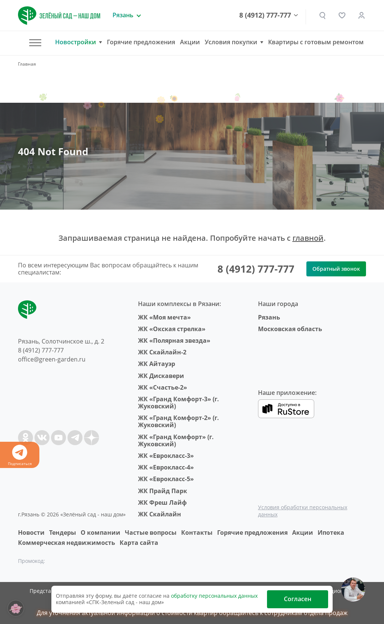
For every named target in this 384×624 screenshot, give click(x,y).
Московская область (290, 329)
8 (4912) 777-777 (265, 15)
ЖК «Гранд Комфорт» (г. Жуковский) (176, 440)
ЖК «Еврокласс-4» (166, 467)
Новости (31, 532)
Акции (190, 42)
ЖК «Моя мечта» (164, 317)
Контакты (197, 532)
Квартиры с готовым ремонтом (316, 42)
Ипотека (331, 532)
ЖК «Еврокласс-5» (166, 479)
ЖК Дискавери (161, 376)
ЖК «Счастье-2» (162, 387)
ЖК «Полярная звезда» (174, 340)
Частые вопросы (151, 532)
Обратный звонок (336, 268)
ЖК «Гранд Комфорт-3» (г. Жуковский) (178, 402)
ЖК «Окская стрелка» (172, 329)
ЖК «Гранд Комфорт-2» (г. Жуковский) (178, 421)
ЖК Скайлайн (159, 514)
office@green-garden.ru (52, 359)
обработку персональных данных (214, 595)
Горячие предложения (141, 42)
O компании (100, 532)
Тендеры (62, 532)
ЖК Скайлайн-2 (162, 352)
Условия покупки (231, 42)
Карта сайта (139, 542)
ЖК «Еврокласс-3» (166, 456)
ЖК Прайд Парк (162, 491)
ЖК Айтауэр (156, 364)
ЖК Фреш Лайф (162, 502)
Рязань (269, 317)
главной (308, 238)
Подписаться (19, 455)
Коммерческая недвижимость (66, 542)
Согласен (297, 599)
